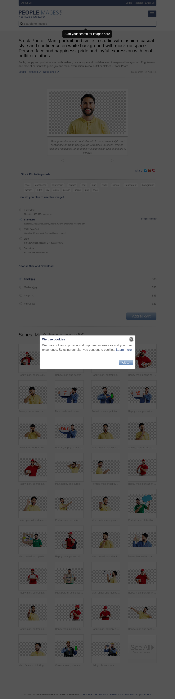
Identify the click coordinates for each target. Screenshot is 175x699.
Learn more (124, 349)
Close (125, 362)
